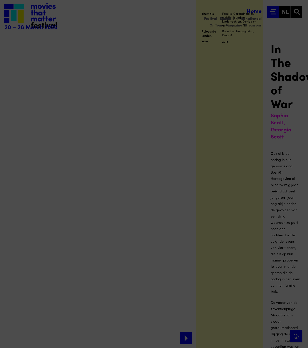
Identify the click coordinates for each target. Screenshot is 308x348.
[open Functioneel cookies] (301, 303)
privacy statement (259, 290)
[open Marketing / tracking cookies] (301, 315)
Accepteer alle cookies (274, 329)
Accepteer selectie (274, 340)
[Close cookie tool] (302, 275)
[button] (270, 302)
